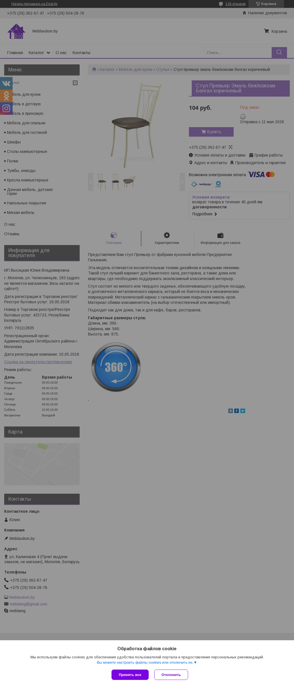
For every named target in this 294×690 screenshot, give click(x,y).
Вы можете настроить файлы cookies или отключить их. (145, 662)
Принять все (130, 675)
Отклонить (171, 675)
